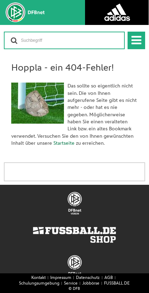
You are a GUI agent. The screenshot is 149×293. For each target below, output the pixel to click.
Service (71, 283)
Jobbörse (90, 283)
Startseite (63, 143)
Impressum (60, 278)
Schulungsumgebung (39, 283)
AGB (108, 278)
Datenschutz (88, 278)
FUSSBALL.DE (117, 283)
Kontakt (38, 278)
